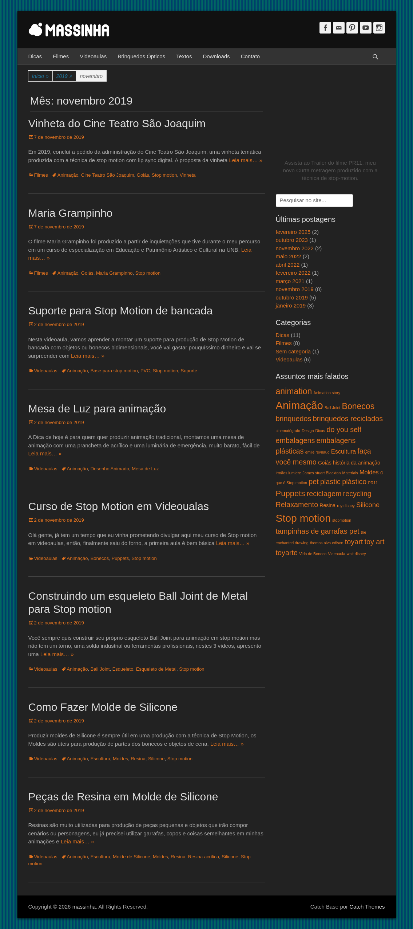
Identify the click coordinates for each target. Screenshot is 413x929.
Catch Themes (367, 906)
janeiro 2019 (291, 305)
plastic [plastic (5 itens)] (330, 482)
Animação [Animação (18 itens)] (299, 405)
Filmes (61, 56)
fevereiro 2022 (293, 273)
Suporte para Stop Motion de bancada (120, 311)
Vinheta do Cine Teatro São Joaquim (117, 123)
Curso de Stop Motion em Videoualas (118, 506)
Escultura (100, 758)
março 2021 (290, 281)
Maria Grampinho (70, 213)
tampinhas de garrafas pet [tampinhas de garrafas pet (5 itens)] (318, 531)
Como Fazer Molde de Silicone (103, 707)
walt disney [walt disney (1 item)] (356, 554)
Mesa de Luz (145, 468)
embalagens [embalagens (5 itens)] (295, 440)
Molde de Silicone (131, 856)
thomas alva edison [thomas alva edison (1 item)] (326, 543)
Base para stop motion (114, 370)
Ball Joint (100, 669)
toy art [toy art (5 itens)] (374, 542)
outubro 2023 (292, 240)
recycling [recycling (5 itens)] (357, 494)
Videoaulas (93, 56)
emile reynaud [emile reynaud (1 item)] (317, 452)
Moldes (120, 758)
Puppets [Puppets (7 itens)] (290, 493)
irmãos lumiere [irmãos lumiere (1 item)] (288, 473)
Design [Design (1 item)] (308, 430)
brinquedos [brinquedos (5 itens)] (293, 419)
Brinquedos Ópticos (141, 56)
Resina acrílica (203, 856)
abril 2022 (288, 265)
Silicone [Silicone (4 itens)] (368, 505)
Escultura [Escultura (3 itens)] (343, 451)
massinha (84, 906)
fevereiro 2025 (293, 232)
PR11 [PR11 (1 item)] (373, 483)
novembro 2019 (295, 289)
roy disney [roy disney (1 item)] (346, 505)
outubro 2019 (292, 297)
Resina (138, 758)
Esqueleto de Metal (156, 669)
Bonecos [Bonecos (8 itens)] (358, 406)
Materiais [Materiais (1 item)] (350, 473)
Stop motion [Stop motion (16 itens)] (303, 518)
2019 (64, 76)
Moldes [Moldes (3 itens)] (369, 472)
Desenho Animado (110, 468)
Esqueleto (123, 669)
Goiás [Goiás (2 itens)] (324, 463)
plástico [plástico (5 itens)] (354, 482)
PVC (145, 370)
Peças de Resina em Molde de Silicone (123, 797)
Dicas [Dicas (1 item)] (320, 430)
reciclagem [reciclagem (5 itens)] (324, 494)
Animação (68, 175)
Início (40, 76)
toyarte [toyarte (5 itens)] (287, 553)
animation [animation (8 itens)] (294, 391)
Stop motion (164, 175)
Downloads (216, 56)
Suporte (189, 370)
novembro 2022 (295, 248)
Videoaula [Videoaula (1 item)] (336, 554)
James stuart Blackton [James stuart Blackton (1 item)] (322, 473)
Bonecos (100, 558)
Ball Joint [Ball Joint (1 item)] (332, 407)
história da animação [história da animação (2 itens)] (356, 463)
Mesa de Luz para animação (97, 409)
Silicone (156, 758)
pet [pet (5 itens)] (314, 482)
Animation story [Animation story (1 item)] (327, 393)
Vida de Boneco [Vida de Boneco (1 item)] (312, 554)
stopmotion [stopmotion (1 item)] (341, 520)
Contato (250, 56)
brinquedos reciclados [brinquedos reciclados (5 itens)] (348, 419)
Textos (184, 56)
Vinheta (188, 175)
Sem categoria (293, 351)
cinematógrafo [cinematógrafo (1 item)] (288, 430)
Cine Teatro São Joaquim (107, 175)
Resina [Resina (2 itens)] (327, 505)
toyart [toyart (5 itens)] (354, 542)
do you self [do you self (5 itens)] (343, 430)
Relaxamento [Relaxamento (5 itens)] (297, 505)
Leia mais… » (245, 160)
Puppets (120, 558)
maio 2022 (288, 256)
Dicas (35, 56)
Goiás (143, 175)
